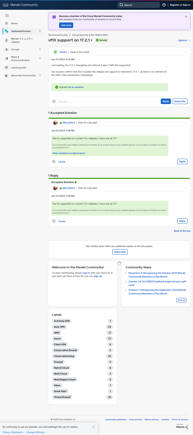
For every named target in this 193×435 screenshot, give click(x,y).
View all (181, 300)
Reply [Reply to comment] (182, 161)
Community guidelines (115, 419)
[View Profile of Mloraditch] (69, 122)
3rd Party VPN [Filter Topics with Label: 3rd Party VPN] (61, 321)
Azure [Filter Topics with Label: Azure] (57, 338)
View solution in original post (68, 153)
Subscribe (180, 101)
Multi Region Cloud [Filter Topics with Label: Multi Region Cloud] (64, 379)
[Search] (138, 5)
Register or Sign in (180, 4)
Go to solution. (76, 87)
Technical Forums (58, 34)
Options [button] (182, 40)
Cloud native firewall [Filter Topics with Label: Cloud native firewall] (65, 350)
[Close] (93, 428)
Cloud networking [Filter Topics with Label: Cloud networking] (64, 356)
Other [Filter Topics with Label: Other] (57, 385)
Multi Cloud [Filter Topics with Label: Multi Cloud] (60, 373)
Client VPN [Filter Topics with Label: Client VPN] (60, 344)
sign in (86, 272)
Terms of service (180, 419)
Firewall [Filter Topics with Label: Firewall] (58, 362)
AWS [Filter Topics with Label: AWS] (56, 332)
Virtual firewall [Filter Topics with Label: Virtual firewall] (62, 397)
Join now (66, 25)
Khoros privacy (152, 419)
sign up (98, 276)
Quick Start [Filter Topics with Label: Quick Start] (60, 391)
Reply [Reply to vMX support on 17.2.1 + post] (166, 101)
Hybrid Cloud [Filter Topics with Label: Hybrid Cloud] (61, 367)
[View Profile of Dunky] (63, 52)
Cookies (165, 419)
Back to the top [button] (182, 230)
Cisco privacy (135, 419)
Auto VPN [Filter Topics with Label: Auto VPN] (59, 326)
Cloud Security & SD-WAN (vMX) (90, 34)
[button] (185, 52)
